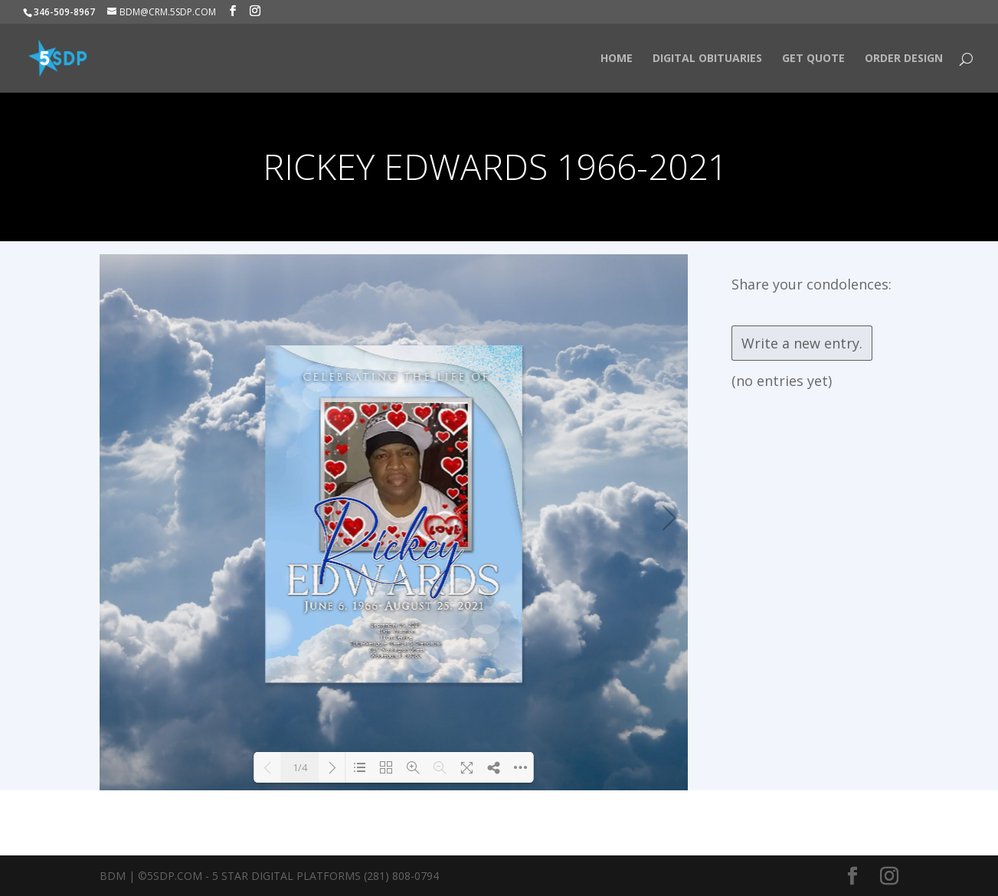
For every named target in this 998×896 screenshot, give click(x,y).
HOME (616, 59)
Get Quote (813, 59)
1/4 (300, 767)
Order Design (904, 59)
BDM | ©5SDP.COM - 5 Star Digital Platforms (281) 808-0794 (269, 875)
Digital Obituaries (707, 59)
